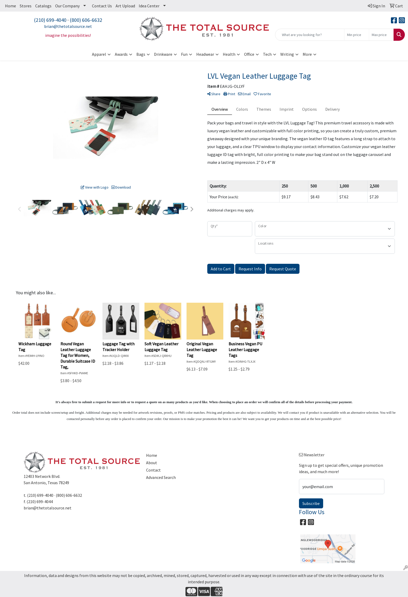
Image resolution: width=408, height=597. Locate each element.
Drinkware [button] (163, 54)
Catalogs (43, 5)
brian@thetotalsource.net (68, 26)
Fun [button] (184, 54)
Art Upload (125, 5)
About (151, 462)
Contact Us (102, 5)
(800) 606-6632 (86, 20)
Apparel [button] (99, 54)
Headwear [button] (205, 54)
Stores (26, 5)
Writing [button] (287, 54)
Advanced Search (161, 477)
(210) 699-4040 (50, 20)
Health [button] (229, 54)
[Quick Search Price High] (381, 35)
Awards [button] (121, 54)
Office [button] (249, 54)
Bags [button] (140, 54)
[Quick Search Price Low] (356, 35)
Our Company (67, 5)
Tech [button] (267, 54)
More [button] (307, 54)
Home (10, 5)
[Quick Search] (309, 35)
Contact (153, 470)
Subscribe (311, 503)
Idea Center (149, 5)
